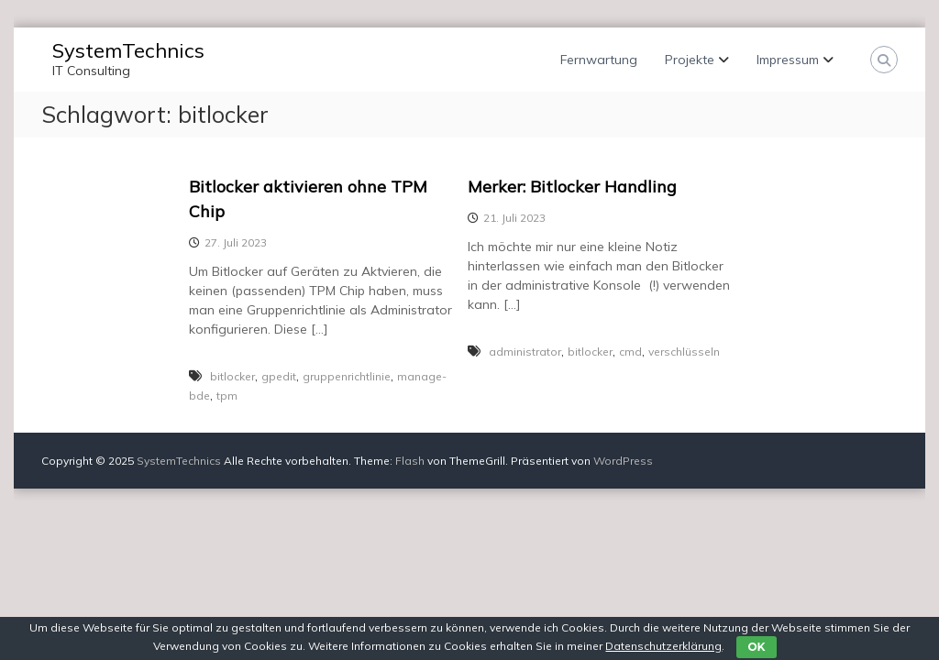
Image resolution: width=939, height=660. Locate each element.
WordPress (623, 461)
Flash (410, 461)
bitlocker (232, 376)
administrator (525, 351)
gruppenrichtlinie (347, 376)
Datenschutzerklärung (663, 646)
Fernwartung (598, 59)
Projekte (689, 59)
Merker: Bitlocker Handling (572, 186)
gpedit (278, 376)
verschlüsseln (684, 351)
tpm (227, 395)
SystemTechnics (128, 50)
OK (756, 647)
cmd (630, 351)
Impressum (788, 59)
